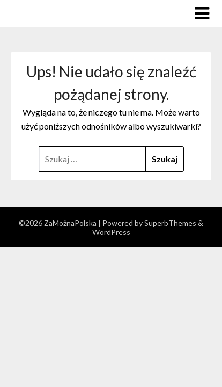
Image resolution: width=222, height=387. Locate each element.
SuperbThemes (170, 222)
